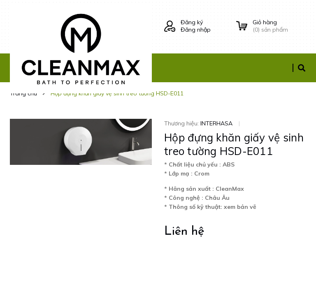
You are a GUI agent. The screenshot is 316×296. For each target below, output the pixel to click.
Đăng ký (192, 22)
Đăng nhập (196, 29)
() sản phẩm (279, 25)
